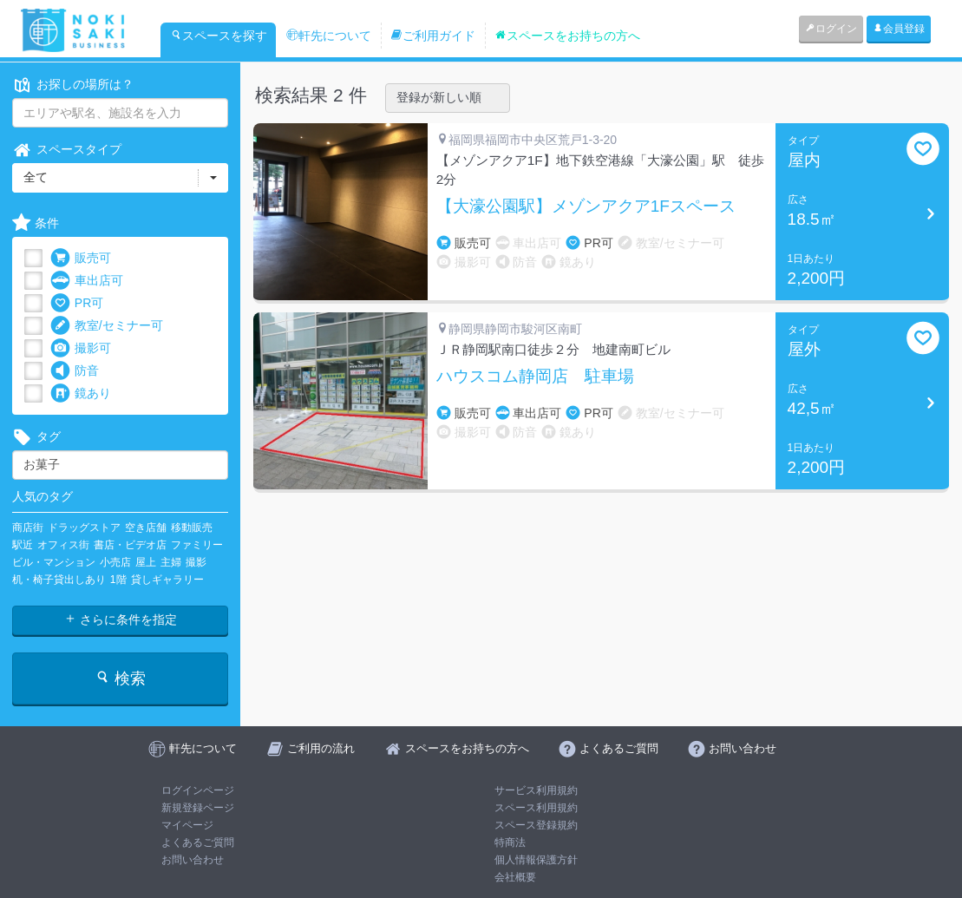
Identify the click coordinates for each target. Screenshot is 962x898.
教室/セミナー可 (106, 326)
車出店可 (86, 281)
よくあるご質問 (197, 842)
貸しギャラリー (167, 580)
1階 (118, 580)
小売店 (115, 562)
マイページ (187, 825)
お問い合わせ (192, 860)
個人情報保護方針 (536, 860)
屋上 (145, 562)
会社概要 (515, 877)
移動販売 (192, 527)
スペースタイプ (66, 150)
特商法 (510, 842)
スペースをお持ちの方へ (567, 36)
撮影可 (80, 348)
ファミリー (197, 545)
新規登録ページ (197, 808)
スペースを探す (218, 36)
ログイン (831, 29)
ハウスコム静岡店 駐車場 (535, 376)
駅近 (22, 545)
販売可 (80, 258)
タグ (36, 437)
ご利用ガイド (432, 36)
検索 (120, 678)
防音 (74, 371)
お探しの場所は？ (73, 85)
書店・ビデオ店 (130, 545)
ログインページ (197, 790)
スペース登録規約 (536, 825)
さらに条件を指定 (120, 619)
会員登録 (899, 29)
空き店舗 (146, 527)
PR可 (76, 303)
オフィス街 (63, 545)
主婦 (170, 562)
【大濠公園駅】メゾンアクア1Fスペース (586, 206)
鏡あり (80, 393)
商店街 (27, 527)
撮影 (196, 562)
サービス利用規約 (536, 790)
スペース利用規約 (536, 808)
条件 (35, 223)
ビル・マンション (53, 562)
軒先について (328, 36)
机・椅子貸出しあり (59, 580)
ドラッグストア (84, 527)
